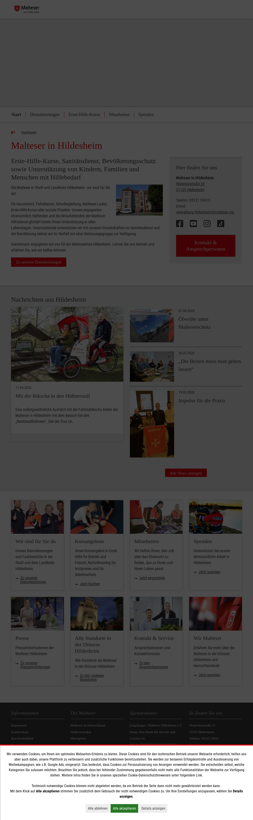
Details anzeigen (154, 808)
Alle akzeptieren (125, 808)
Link (199, 775)
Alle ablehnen (99, 808)
